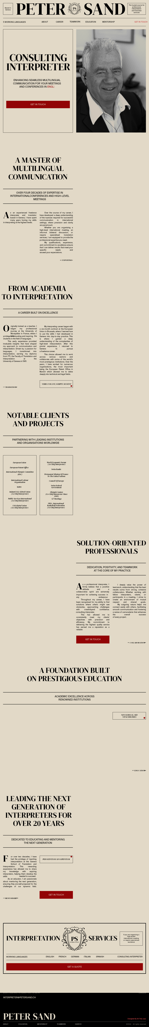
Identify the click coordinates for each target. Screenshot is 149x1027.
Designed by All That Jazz (136, 1019)
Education (22, 1024)
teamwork (75, 22)
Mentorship (108, 22)
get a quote (74, 967)
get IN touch (38, 104)
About (5, 1024)
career (59, 22)
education (90, 22)
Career (78, 1024)
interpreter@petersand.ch (19, 997)
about (45, 22)
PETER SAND (29, 1016)
